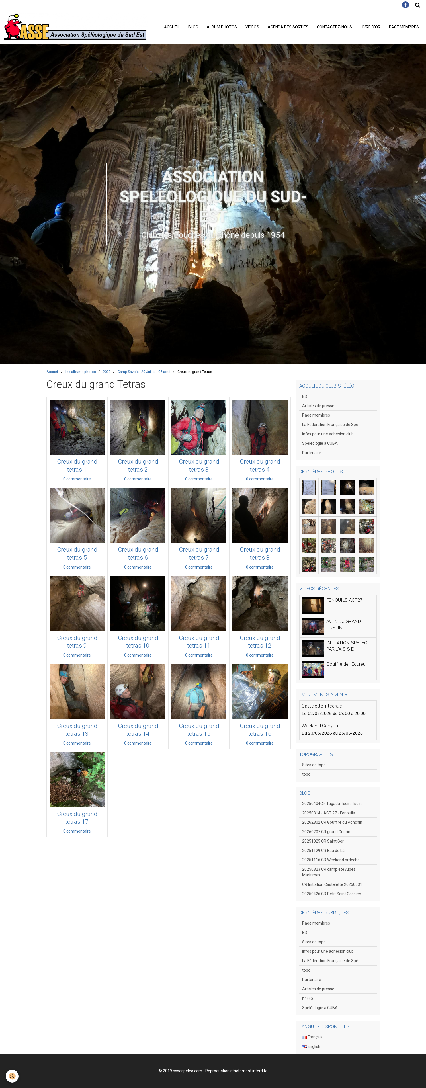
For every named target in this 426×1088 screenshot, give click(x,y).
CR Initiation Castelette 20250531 (332, 884)
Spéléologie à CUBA (320, 443)
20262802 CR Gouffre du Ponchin (332, 822)
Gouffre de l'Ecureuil (346, 664)
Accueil (172, 27)
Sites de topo (314, 765)
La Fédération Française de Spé (330, 424)
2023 (107, 372)
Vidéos (252, 27)
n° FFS (307, 998)
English (311, 1046)
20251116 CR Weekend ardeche (331, 860)
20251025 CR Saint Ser (323, 841)
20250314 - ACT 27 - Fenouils (328, 813)
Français (312, 1037)
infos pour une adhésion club (328, 434)
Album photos (222, 27)
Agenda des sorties (288, 27)
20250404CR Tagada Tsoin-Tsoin (332, 803)
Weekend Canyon (320, 725)
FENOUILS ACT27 (344, 600)
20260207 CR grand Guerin (326, 831)
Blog (193, 27)
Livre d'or (370, 27)
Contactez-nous (334, 27)
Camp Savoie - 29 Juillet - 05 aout (144, 372)
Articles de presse (318, 405)
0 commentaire (77, 479)
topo (306, 774)
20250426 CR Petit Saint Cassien (331, 894)
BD (304, 396)
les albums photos (80, 372)
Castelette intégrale (322, 706)
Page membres (404, 27)
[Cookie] (12, 1076)
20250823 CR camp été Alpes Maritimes (328, 872)
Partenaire (311, 452)
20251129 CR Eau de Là (323, 850)
